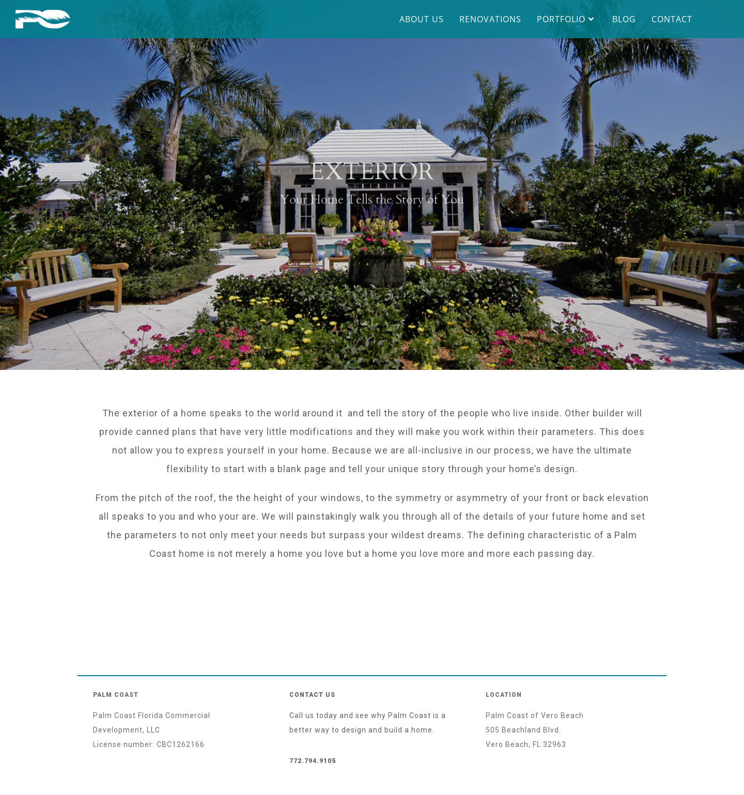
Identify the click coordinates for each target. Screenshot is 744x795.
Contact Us (312, 694)
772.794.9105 (312, 761)
